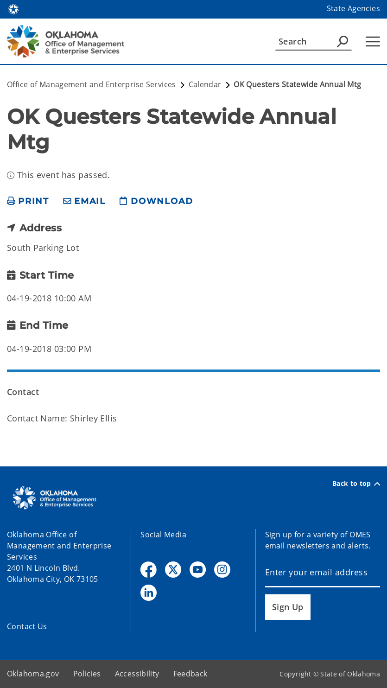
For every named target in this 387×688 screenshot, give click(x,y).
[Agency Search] (342, 41)
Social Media (163, 534)
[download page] (156, 201)
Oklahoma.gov (33, 674)
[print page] (28, 201)
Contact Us (27, 626)
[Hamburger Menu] (373, 41)
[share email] (84, 201)
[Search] (313, 41)
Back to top (356, 483)
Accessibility (137, 674)
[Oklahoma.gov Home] (13, 8)
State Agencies (353, 8)
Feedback (190, 674)
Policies (87, 674)
